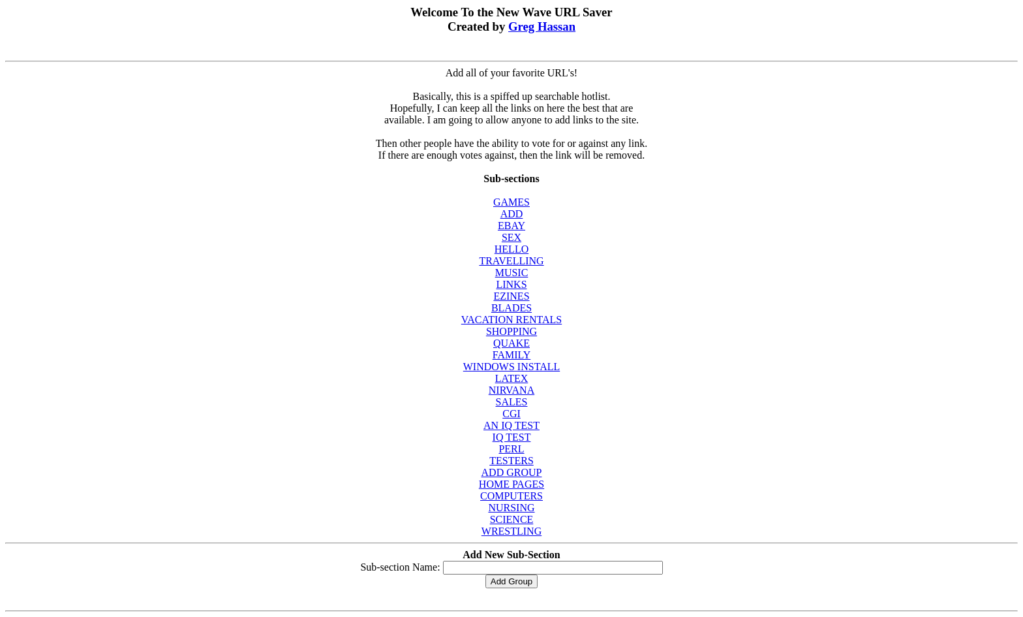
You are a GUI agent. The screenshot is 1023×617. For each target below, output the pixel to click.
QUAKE (511, 343)
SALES (512, 401)
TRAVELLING (511, 260)
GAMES (511, 202)
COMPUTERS (511, 495)
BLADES (511, 307)
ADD (511, 213)
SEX (511, 237)
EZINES (511, 296)
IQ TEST (512, 437)
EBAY (511, 225)
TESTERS (511, 460)
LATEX (511, 378)
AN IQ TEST (511, 425)
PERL (511, 448)
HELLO (511, 249)
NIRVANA (511, 390)
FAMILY (512, 354)
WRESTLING (511, 531)
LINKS (511, 284)
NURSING (511, 507)
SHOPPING (511, 331)
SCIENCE (512, 519)
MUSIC (511, 272)
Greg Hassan (541, 26)
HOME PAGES (511, 484)
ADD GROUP (511, 472)
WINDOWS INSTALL (511, 366)
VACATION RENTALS (511, 319)
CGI (511, 413)
